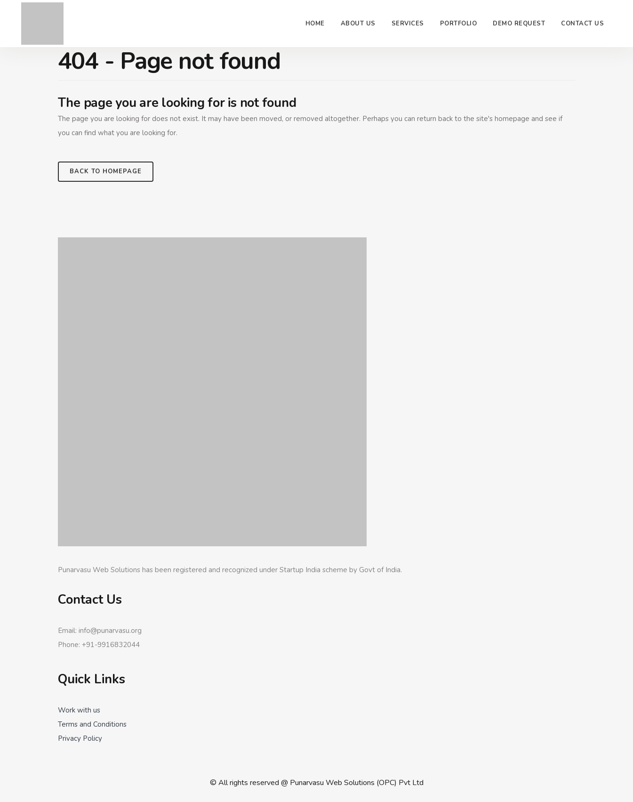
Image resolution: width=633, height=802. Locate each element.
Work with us (79, 710)
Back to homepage (106, 171)
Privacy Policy (80, 738)
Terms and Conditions (92, 724)
